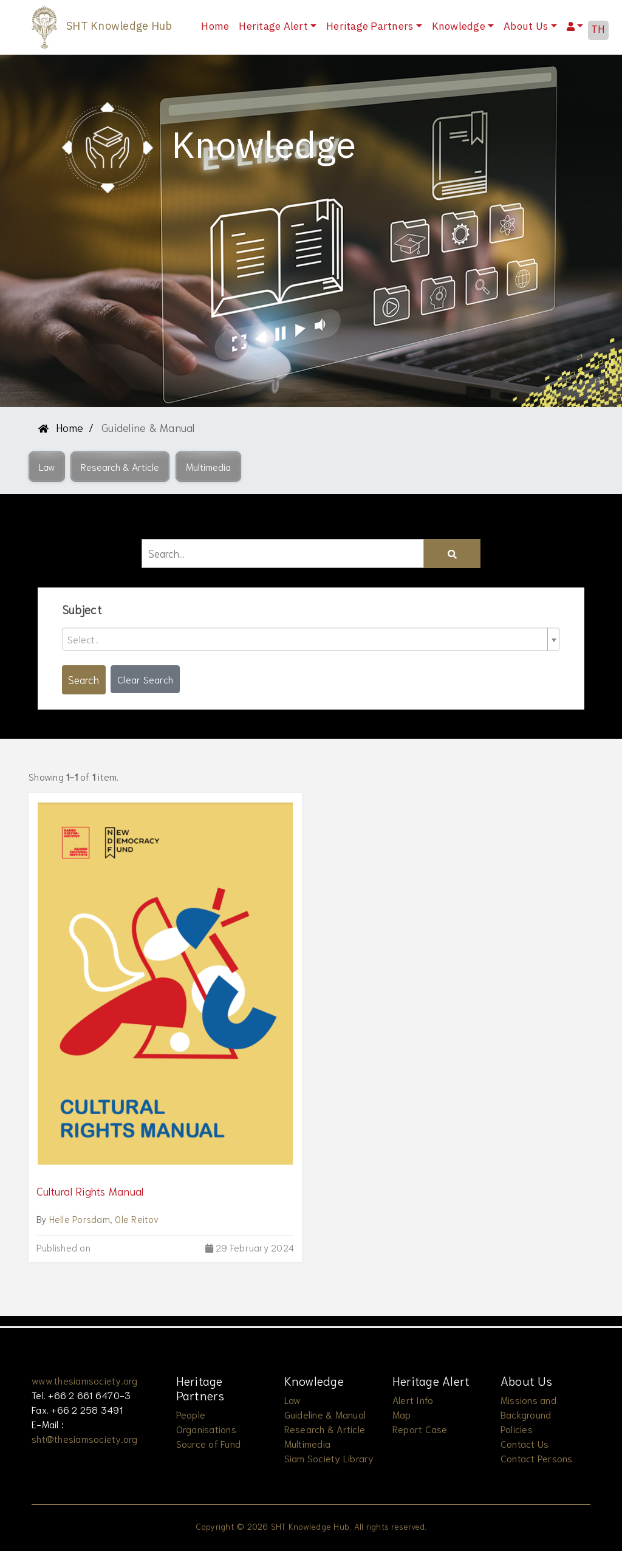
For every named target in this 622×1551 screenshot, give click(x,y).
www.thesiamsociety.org (85, 1380)
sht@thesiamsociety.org (85, 1438)
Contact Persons (537, 1457)
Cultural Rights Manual (90, 1190)
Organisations (206, 1428)
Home (217, 26)
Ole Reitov (137, 1219)
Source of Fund (208, 1443)
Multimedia (307, 1443)
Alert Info (413, 1399)
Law (292, 1399)
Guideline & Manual (325, 1414)
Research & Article (325, 1428)
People (191, 1414)
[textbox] (306, 639)
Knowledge (458, 26)
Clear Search (145, 679)
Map (401, 1414)
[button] (47, 466)
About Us (526, 26)
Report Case (420, 1428)
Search (83, 679)
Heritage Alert (273, 26)
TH (598, 29)
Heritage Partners (369, 26)
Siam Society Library (329, 1457)
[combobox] (311, 639)
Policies (517, 1428)
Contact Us (525, 1443)
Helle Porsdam (79, 1219)
